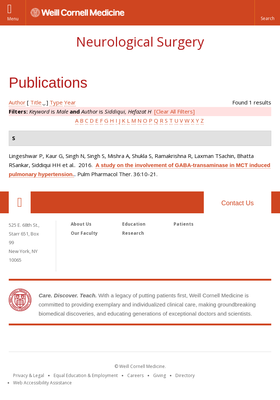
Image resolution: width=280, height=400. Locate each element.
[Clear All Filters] (174, 111)
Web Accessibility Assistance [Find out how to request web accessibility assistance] (42, 383)
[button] (267, 12)
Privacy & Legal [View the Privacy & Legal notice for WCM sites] (28, 375)
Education (133, 224)
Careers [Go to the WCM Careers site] (135, 375)
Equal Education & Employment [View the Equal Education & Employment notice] (86, 375)
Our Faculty (84, 233)
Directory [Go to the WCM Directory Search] (185, 375)
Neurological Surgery (140, 42)
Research (133, 233)
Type (56, 102)
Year (70, 102)
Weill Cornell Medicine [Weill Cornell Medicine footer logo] (140, 340)
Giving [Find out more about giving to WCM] (159, 375)
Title (36, 102)
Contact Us (237, 203)
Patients (184, 224)
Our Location (20, 202)
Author (17, 102)
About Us (81, 224)
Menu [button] (13, 19)
